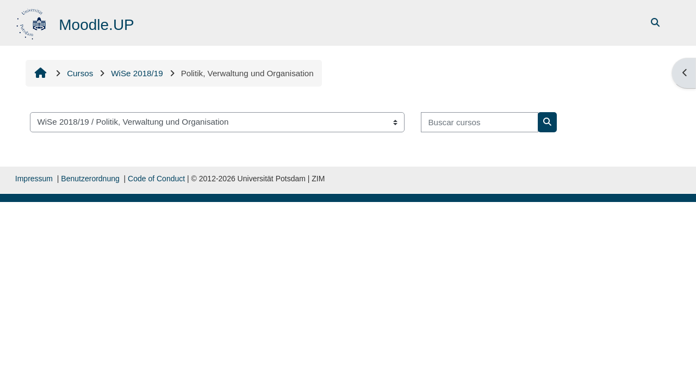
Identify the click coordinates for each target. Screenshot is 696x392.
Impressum (34, 178)
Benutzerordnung (90, 178)
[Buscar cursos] (479, 122)
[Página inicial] (32, 22)
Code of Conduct (156, 178)
